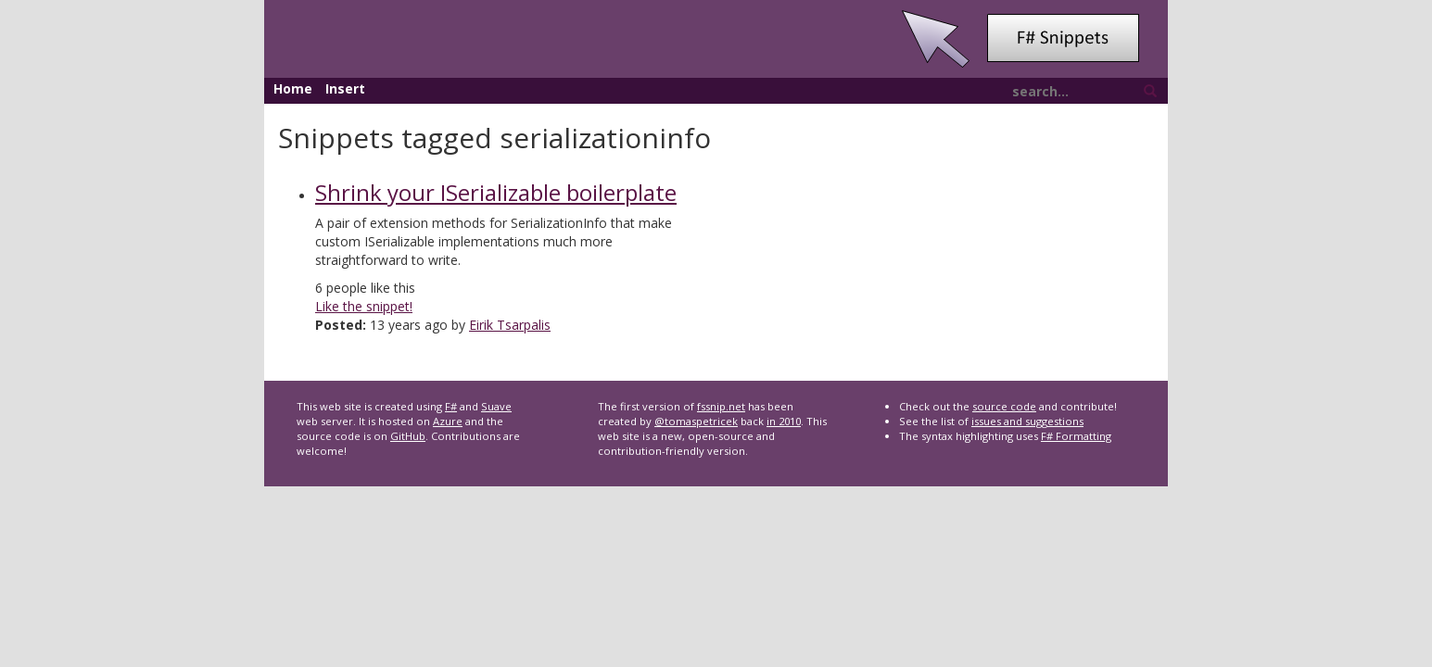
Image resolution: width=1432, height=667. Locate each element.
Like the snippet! (363, 306)
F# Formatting (1076, 436)
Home (292, 88)
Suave (496, 406)
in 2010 (784, 421)
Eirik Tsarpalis (510, 325)
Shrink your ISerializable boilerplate (496, 192)
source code (1004, 406)
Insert (345, 88)
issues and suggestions (1027, 421)
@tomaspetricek (696, 421)
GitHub (407, 436)
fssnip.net (721, 406)
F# (451, 406)
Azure (448, 421)
